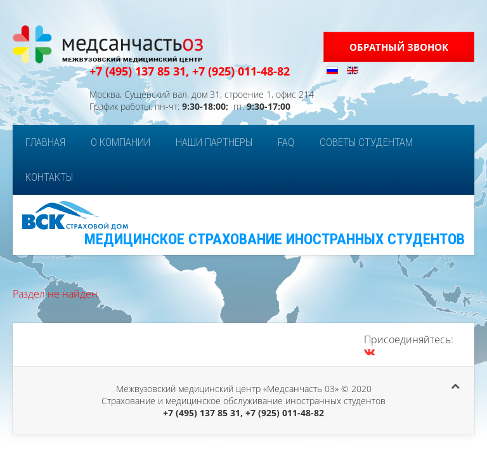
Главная (45, 142)
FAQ (286, 142)
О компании (120, 142)
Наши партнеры (214, 142)
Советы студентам (366, 142)
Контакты (49, 177)
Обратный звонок (398, 47)
